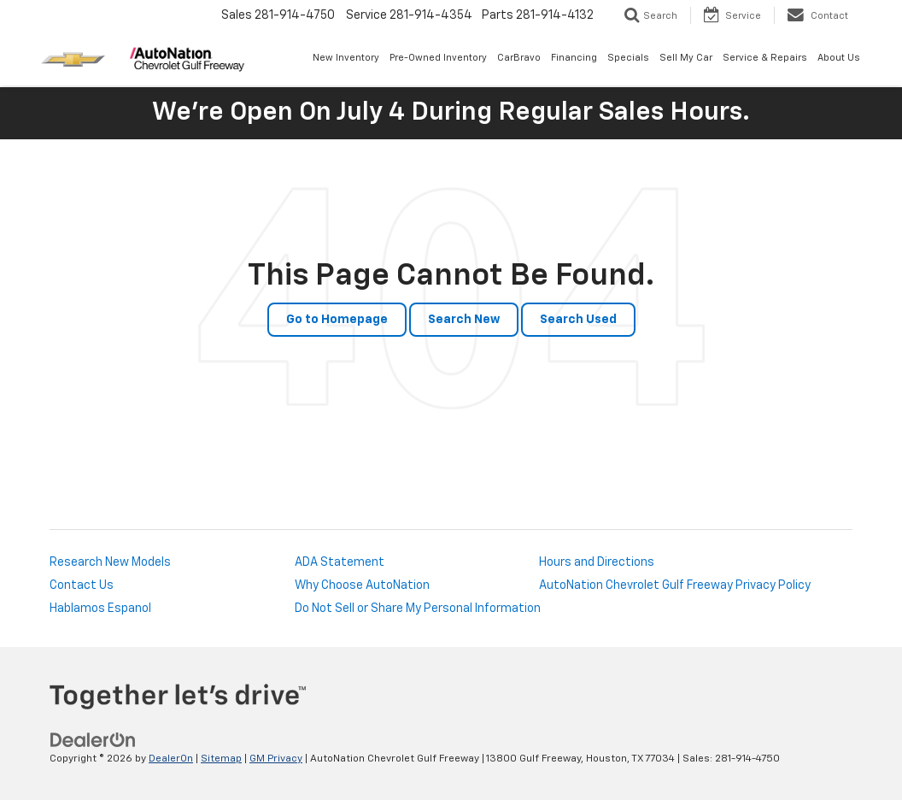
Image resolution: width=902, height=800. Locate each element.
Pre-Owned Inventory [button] (438, 57)
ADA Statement (339, 562)
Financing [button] (574, 57)
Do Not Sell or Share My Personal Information (418, 609)
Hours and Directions (596, 562)
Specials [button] (628, 57)
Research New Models (110, 562)
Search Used (578, 320)
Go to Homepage (337, 320)
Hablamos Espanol (100, 609)
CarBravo (519, 57)
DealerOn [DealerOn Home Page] (171, 759)
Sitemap (221, 759)
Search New (464, 320)
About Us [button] (838, 57)
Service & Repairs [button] (765, 57)
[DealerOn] (93, 740)
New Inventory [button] (346, 57)
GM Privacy (275, 759)
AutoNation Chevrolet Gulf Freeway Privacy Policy (675, 585)
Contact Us (82, 585)
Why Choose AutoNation (362, 585)
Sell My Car (685, 57)
